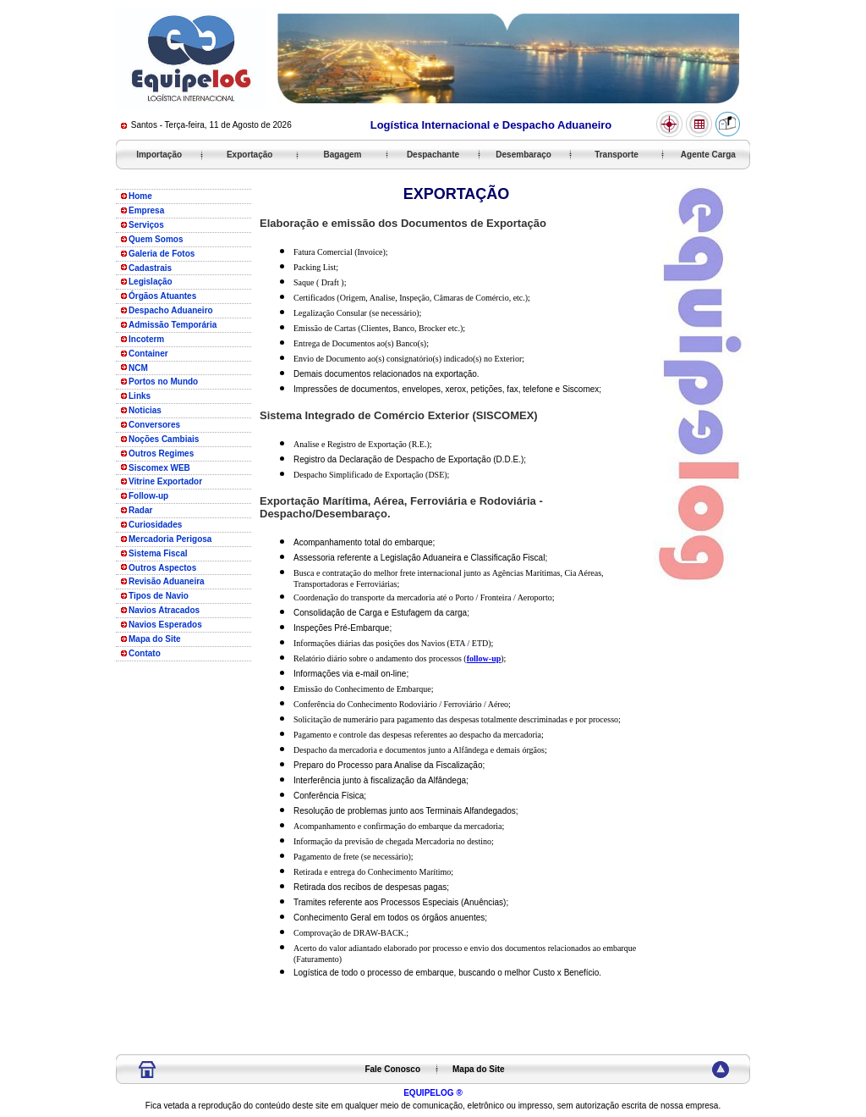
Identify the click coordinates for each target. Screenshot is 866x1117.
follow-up (484, 658)
